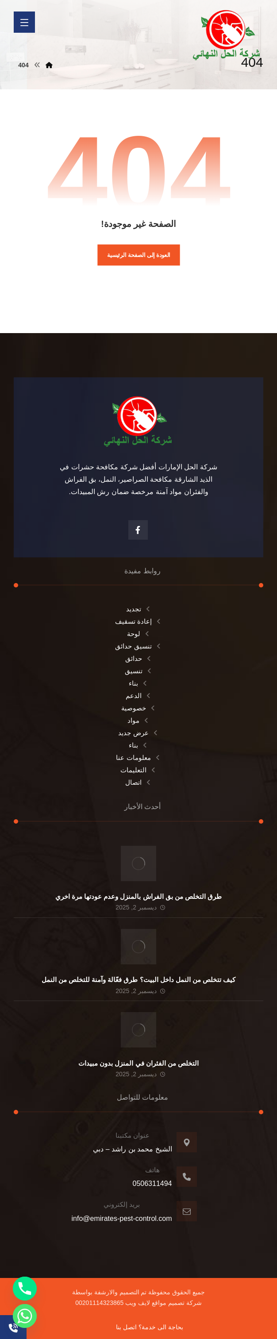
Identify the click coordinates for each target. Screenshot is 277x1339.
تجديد (138, 609)
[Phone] (25, 1289)
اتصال (138, 782)
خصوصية (138, 708)
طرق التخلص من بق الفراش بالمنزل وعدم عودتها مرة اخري (138, 896)
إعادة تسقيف (138, 621)
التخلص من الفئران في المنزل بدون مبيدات (138, 1063)
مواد (138, 720)
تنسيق (139, 671)
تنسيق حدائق (138, 646)
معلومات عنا (138, 757)
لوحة (138, 633)
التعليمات (138, 770)
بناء (138, 683)
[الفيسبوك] (138, 530)
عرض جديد (138, 733)
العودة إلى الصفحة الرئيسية (138, 255)
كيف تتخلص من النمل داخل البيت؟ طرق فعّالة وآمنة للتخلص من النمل (139, 979)
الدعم (139, 695)
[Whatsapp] (25, 1316)
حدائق (138, 658)
